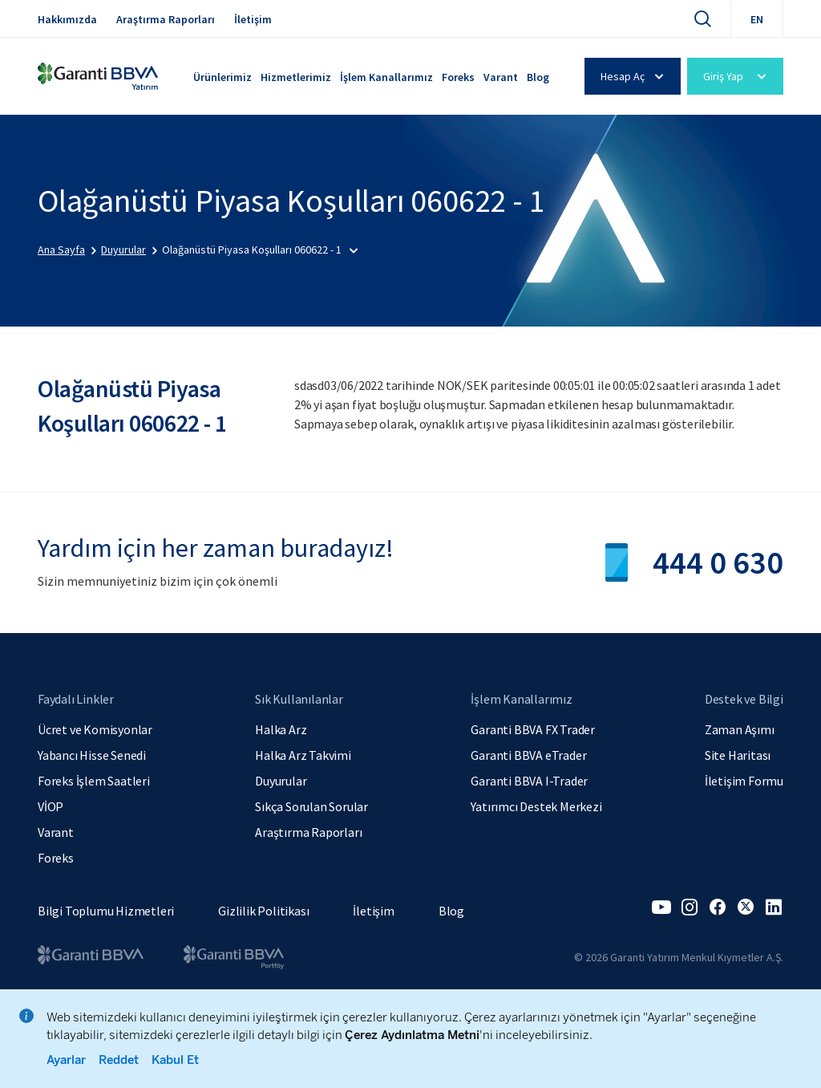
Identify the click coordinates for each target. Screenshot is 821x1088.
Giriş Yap (737, 76)
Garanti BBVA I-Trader (529, 781)
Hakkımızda (67, 19)
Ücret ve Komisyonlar (95, 729)
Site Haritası (737, 755)
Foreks (458, 77)
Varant (500, 77)
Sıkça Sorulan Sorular (311, 806)
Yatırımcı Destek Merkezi (536, 806)
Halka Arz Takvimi (303, 755)
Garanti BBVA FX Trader (533, 729)
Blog (538, 77)
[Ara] (702, 18)
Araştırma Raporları (165, 19)
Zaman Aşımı (739, 729)
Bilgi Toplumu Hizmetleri (106, 911)
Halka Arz (280, 729)
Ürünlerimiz (222, 77)
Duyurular (280, 781)
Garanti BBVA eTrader (528, 755)
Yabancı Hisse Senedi (92, 755)
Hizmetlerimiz (296, 77)
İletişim (253, 19)
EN (756, 19)
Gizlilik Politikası (263, 911)
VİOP (50, 806)
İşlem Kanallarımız (386, 77)
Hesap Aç (635, 76)
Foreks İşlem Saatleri (94, 781)
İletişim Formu (744, 781)
